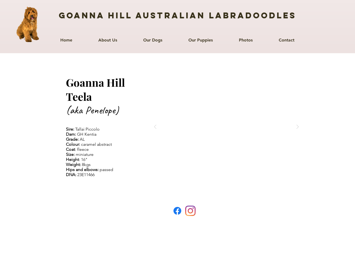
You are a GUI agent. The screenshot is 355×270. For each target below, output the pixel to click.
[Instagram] (190, 211)
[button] (152, 37)
